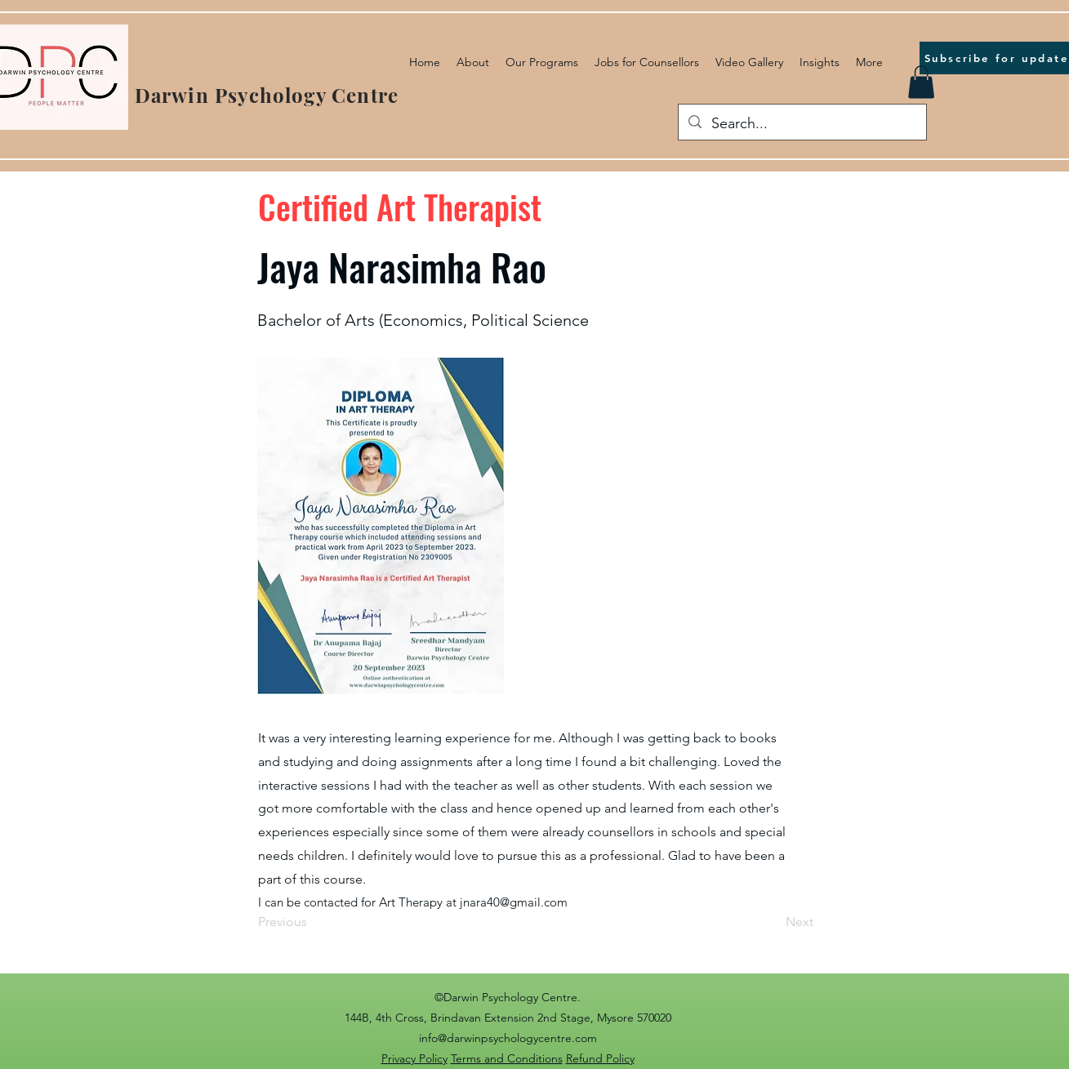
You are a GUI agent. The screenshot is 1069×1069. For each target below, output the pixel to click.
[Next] (772, 922)
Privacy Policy (414, 1058)
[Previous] (312, 922)
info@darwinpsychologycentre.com (508, 1038)
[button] (921, 82)
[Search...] (801, 124)
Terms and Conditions (507, 1058)
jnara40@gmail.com (514, 902)
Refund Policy (600, 1058)
